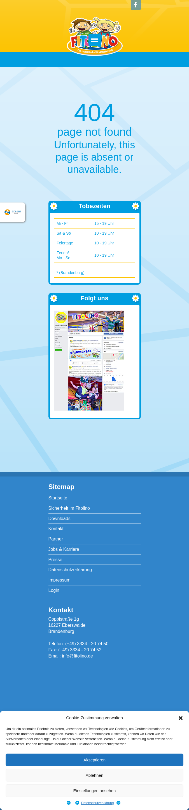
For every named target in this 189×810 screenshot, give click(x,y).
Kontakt (56, 528)
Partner (55, 539)
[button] (180, 718)
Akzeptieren (94, 759)
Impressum (59, 580)
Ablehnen (94, 775)
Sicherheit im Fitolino (69, 508)
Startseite (57, 497)
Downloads (59, 518)
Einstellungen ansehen (94, 790)
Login (53, 590)
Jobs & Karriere (63, 549)
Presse (55, 559)
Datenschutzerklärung (97, 803)
